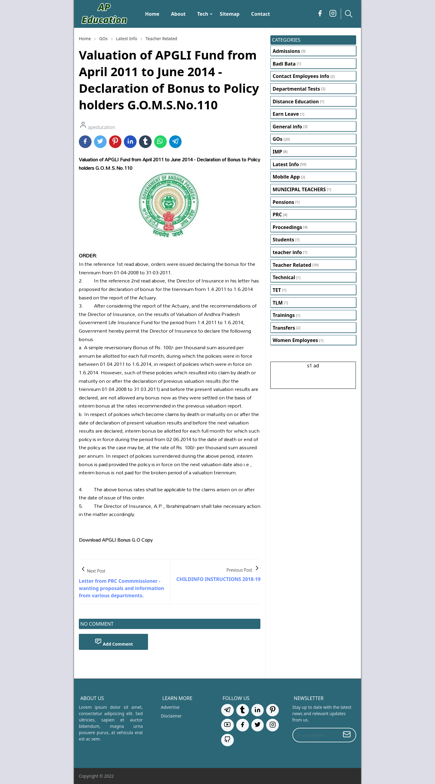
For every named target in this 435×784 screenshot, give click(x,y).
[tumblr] (242, 710)
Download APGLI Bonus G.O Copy (116, 540)
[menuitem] (152, 14)
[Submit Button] (347, 735)
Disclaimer (171, 716)
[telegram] (227, 710)
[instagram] (333, 13)
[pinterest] (272, 710)
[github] (227, 740)
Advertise (170, 707)
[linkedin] (257, 710)
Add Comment (114, 642)
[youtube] (227, 725)
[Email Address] (316, 735)
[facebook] (320, 13)
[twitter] (257, 725)
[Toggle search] (348, 13)
